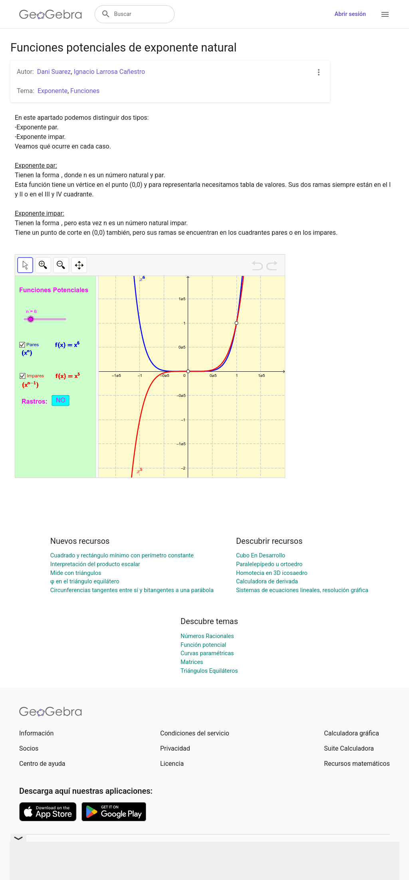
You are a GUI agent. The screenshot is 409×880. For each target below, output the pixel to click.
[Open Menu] (385, 14)
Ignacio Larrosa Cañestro (109, 71)
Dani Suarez (54, 71)
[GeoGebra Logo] (50, 14)
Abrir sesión (350, 14)
